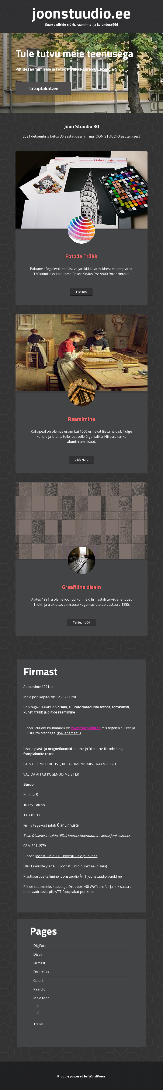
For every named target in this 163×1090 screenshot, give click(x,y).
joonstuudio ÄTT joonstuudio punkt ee (66, 856)
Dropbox (75, 886)
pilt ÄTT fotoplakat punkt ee (71, 891)
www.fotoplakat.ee (86, 728)
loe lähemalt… (69, 733)
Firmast (39, 963)
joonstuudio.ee (81, 12)
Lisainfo (81, 292)
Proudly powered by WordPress (81, 1076)
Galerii (38, 980)
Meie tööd (41, 998)
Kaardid (39, 989)
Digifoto (39, 945)
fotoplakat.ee (43, 88)
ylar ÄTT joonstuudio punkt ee (70, 866)
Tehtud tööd (81, 622)
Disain (38, 954)
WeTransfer (99, 886)
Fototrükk (41, 971)
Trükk (38, 1024)
